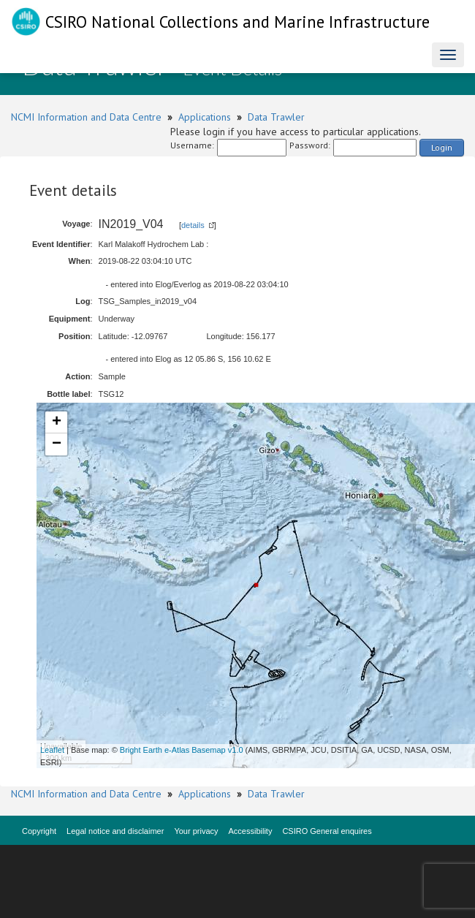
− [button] (56, 444)
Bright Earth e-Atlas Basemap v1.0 (181, 750)
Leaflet (52, 750)
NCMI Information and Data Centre (86, 117)
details (193, 225)
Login (441, 147)
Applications (204, 117)
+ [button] (56, 422)
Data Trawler (276, 117)
